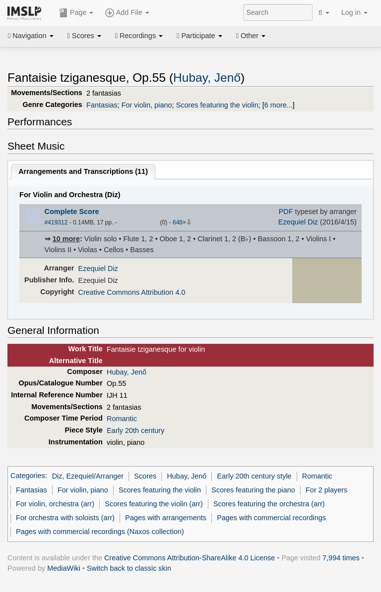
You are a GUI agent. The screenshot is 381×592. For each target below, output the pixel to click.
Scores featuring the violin (217, 105)
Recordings (139, 36)
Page (76, 12)
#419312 (56, 222)
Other (250, 36)
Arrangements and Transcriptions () (83, 171)
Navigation (31, 36)
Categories (27, 476)
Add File (127, 12)
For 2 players (326, 490)
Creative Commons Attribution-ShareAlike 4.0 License (189, 558)
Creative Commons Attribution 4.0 (132, 292)
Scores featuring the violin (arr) (153, 504)
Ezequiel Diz (298, 222)
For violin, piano (147, 105)
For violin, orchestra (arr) (55, 504)
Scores (84, 36)
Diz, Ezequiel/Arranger (88, 476)
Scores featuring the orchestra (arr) (269, 504)
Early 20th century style (254, 476)
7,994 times (341, 558)
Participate (199, 36)
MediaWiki (63, 568)
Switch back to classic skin (129, 568)
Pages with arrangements (165, 518)
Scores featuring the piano (253, 490)
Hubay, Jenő (207, 77)
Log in (354, 12)
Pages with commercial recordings (271, 518)
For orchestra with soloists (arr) (65, 518)
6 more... (278, 105)
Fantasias (102, 105)
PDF (286, 211)
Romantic (122, 419)
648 (178, 222)
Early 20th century (135, 430)
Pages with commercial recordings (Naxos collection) (100, 532)
